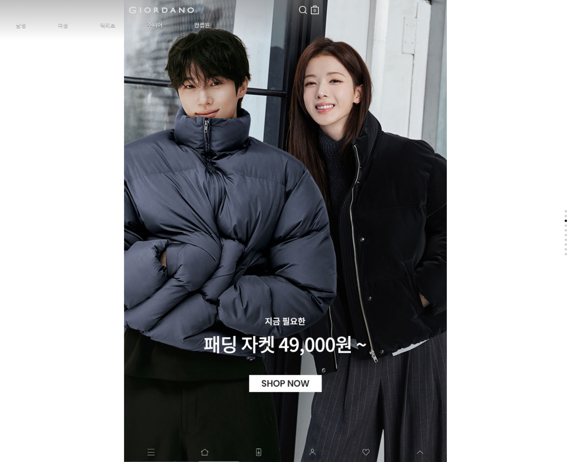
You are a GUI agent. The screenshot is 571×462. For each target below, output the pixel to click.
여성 (45, 25)
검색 (179, 3)
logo (99, 10)
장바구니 (191, 6)
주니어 (113, 25)
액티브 (78, 25)
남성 (15, 25)
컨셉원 (148, 25)
